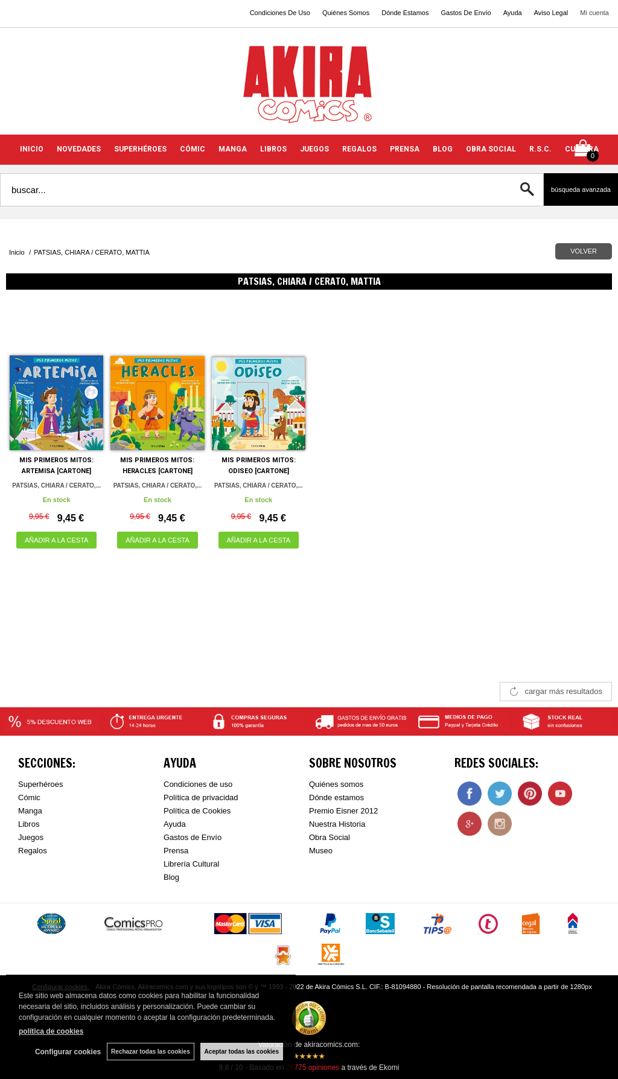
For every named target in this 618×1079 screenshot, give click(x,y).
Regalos (32, 850)
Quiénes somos (336, 784)
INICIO (31, 149)
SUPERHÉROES (140, 149)
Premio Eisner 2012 (343, 810)
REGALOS (359, 149)
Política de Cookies (197, 810)
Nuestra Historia (337, 824)
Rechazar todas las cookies (150, 1051)
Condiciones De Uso (280, 12)
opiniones (312, 1067)
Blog (171, 877)
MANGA (232, 149)
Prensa (176, 850)
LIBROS (273, 149)
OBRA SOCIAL (491, 149)
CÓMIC (192, 149)
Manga (30, 810)
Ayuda (512, 12)
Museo (321, 850)
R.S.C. (540, 149)
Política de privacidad (201, 797)
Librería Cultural (192, 863)
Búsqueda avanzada (581, 189)
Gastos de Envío (192, 837)
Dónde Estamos (404, 12)
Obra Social (329, 837)
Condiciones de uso (198, 784)
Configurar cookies (68, 1052)
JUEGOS (314, 149)
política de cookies (51, 1031)
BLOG (443, 149)
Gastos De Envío (466, 12)
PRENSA (404, 149)
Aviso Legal (551, 12)
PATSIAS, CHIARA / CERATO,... (56, 485)
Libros (28, 824)
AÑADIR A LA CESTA (57, 540)
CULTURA (582, 149)
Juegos (30, 837)
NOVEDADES (79, 149)
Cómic (29, 797)
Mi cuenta (594, 12)
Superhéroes (40, 784)
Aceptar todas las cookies (242, 1051)
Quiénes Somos (345, 12)
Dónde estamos (336, 797)
